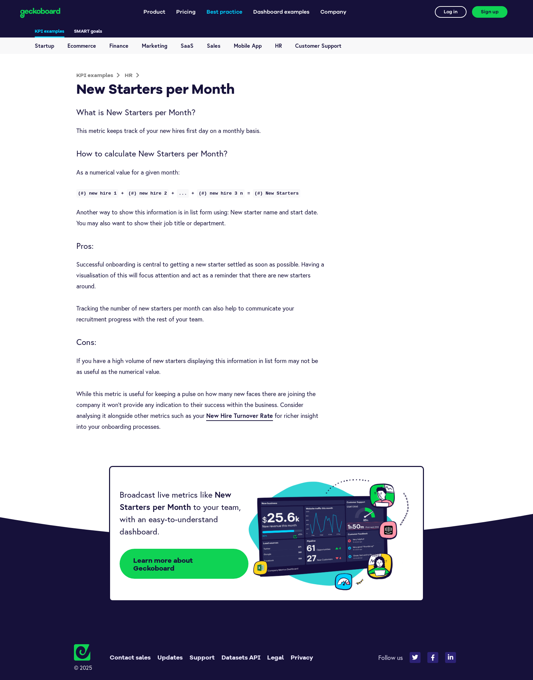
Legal (275, 657)
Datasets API (241, 657)
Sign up (490, 12)
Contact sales (130, 657)
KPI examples (49, 31)
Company (333, 12)
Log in (451, 12)
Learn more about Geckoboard (163, 564)
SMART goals (88, 31)
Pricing (186, 12)
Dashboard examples (281, 12)
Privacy (302, 657)
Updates (170, 657)
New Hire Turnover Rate (239, 415)
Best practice (224, 12)
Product (154, 12)
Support (202, 657)
